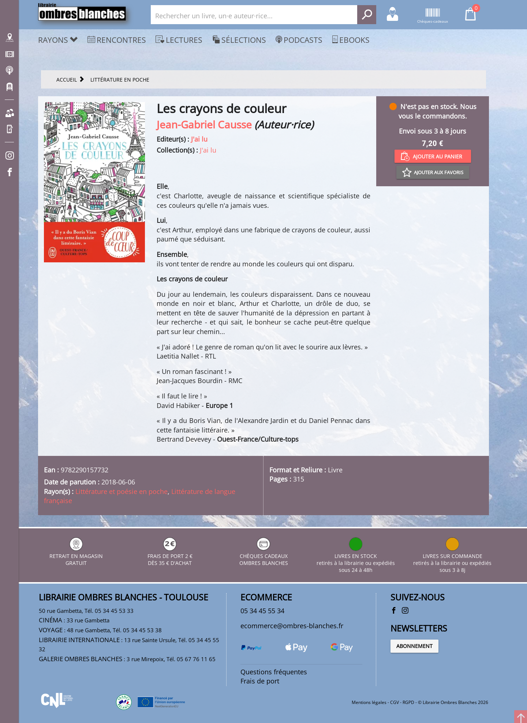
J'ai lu (199, 139)
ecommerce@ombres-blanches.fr (291, 625)
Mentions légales (369, 702)
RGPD (408, 702)
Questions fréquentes (273, 671)
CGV (394, 702)
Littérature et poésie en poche (121, 491)
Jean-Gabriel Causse (204, 124)
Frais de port (259, 681)
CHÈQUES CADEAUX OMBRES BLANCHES (263, 556)
